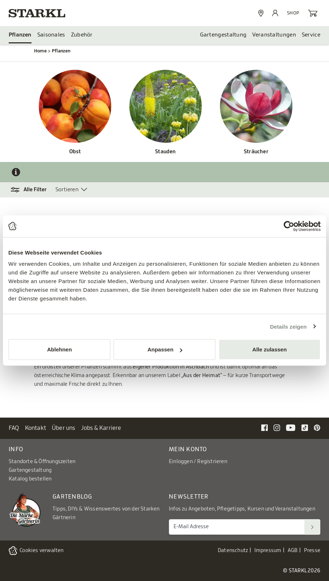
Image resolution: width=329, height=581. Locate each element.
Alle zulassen (269, 349)
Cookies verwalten (41, 551)
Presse (312, 551)
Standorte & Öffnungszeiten (42, 462)
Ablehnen (59, 349)
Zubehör (82, 35)
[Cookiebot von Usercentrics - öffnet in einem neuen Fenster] (289, 226)
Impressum (268, 551)
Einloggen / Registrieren (198, 462)
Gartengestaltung (223, 35)
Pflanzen (20, 35)
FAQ (14, 428)
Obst (75, 152)
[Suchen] (312, 527)
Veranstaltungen (274, 35)
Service (311, 35)
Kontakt (35, 428)
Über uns (63, 428)
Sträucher (256, 152)
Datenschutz (233, 551)
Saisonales (51, 35)
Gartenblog (72, 497)
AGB (293, 551)
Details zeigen (288, 326)
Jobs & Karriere (101, 428)
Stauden (165, 152)
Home (40, 51)
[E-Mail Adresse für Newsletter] (237, 527)
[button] (32, 190)
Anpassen (164, 349)
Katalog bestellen (30, 479)
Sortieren (67, 190)
